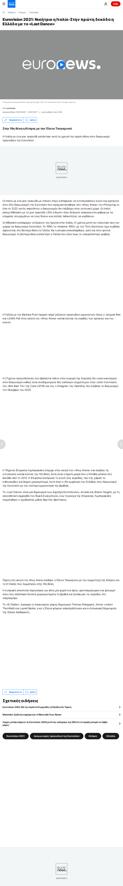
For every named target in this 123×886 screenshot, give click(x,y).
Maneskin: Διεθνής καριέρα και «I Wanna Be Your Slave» (32, 714)
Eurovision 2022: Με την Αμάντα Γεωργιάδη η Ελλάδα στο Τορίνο (37, 707)
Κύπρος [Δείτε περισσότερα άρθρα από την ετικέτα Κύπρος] (93, 736)
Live (115, 3)
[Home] (3, 12)
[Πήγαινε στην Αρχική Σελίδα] (11, 4)
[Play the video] (61, 64)
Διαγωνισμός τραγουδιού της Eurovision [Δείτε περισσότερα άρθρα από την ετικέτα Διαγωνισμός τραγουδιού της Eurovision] (56, 736)
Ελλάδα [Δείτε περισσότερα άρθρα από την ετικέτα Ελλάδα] (111, 736)
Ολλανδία (33, 12)
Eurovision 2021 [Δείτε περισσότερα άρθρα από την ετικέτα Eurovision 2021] (16, 736)
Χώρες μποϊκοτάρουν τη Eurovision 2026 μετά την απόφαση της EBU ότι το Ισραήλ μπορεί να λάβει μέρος (55, 723)
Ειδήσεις (12, 12)
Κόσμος (22, 12)
